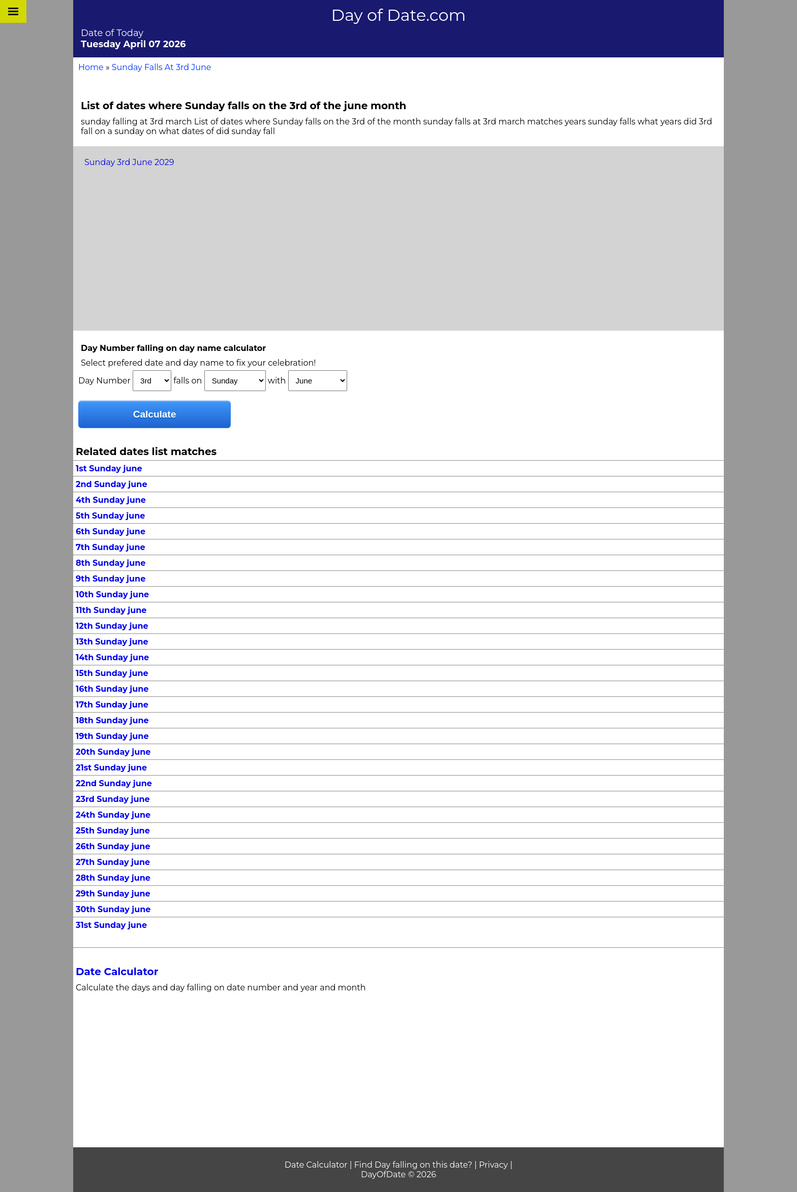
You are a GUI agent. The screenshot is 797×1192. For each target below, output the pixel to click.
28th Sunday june (113, 878)
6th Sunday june (110, 531)
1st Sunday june (109, 468)
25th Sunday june (113, 830)
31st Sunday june (111, 925)
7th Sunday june (110, 547)
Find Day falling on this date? (413, 1165)
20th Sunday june (113, 752)
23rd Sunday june (113, 799)
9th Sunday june (110, 579)
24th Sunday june (113, 815)
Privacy (493, 1165)
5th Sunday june (110, 516)
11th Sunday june (111, 610)
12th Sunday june (112, 626)
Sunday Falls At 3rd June (161, 67)
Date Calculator (117, 971)
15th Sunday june (112, 673)
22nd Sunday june (114, 783)
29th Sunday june (113, 893)
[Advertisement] (398, 249)
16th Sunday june (112, 689)
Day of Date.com (398, 15)
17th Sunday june (112, 705)
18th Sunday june (112, 720)
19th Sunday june (112, 736)
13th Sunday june (112, 642)
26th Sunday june (113, 846)
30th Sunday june (113, 909)
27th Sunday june (113, 862)
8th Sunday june (110, 563)
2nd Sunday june (111, 484)
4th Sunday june (111, 500)
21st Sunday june (111, 767)
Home (91, 67)
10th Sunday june (112, 594)
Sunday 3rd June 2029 (129, 162)
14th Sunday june (112, 657)
